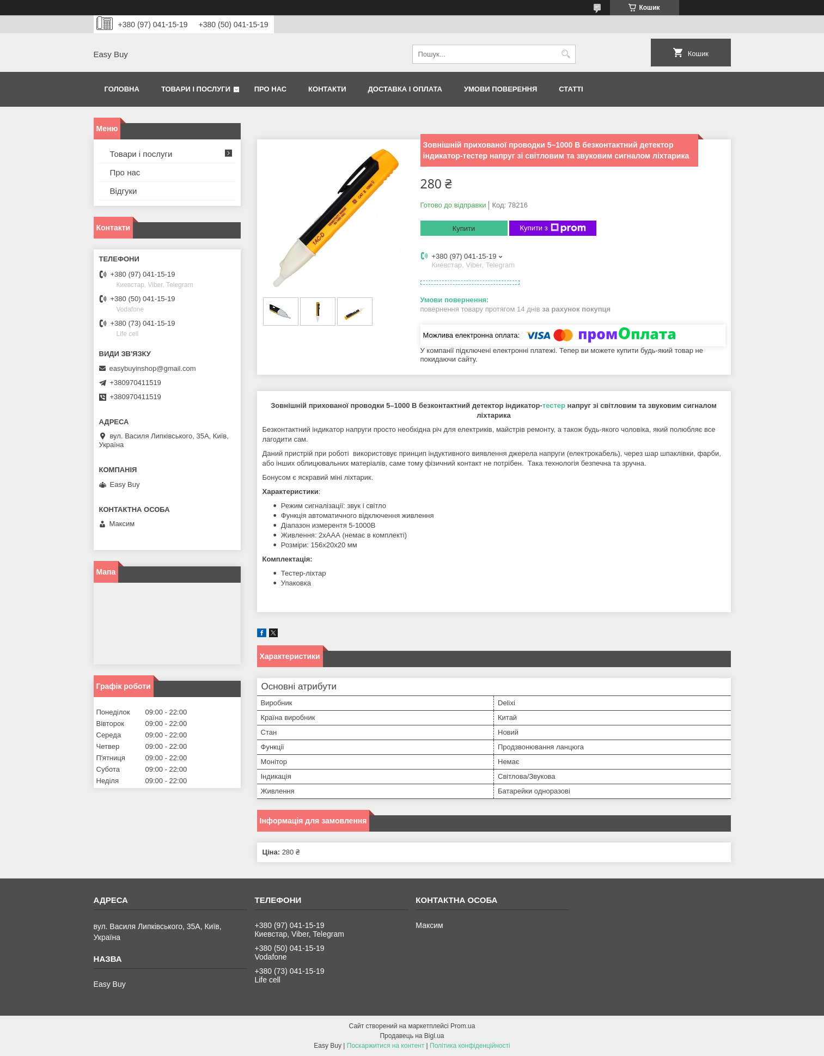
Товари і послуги (195, 89)
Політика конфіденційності (470, 1045)
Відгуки (123, 191)
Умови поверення (500, 89)
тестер (553, 405)
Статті (571, 89)
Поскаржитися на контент (385, 1045)
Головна (122, 89)
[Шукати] (566, 54)
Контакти (327, 89)
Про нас (270, 89)
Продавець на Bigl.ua (412, 1036)
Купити (464, 228)
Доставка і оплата (405, 89)
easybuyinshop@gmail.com (152, 368)
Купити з (553, 228)
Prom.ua (462, 1026)
